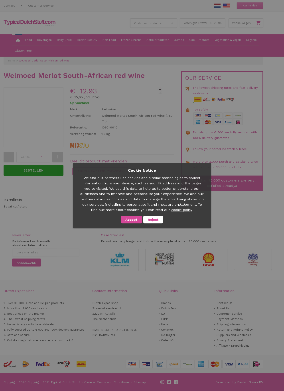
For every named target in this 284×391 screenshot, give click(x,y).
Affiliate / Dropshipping (233, 345)
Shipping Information (231, 324)
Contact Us (224, 303)
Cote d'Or (168, 340)
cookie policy (181, 210)
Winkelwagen (241, 23)
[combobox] (153, 23)
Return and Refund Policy (235, 329)
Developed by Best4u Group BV (239, 382)
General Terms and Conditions (106, 382)
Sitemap (140, 382)
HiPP (164, 319)
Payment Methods (230, 319)
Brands (166, 303)
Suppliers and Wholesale (234, 335)
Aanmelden (250, 5)
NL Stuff (217, 6)
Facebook (176, 382)
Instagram (162, 382)
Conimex (167, 329)
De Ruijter (168, 335)
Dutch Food (169, 308)
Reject (153, 220)
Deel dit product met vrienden (98, 161)
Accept (131, 220)
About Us (223, 308)
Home (12, 60)
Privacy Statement (230, 340)
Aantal (26, 157)
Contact (9, 5)
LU (163, 313)
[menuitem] (17, 40)
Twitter (169, 382)
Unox (164, 324)
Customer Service (41, 5)
